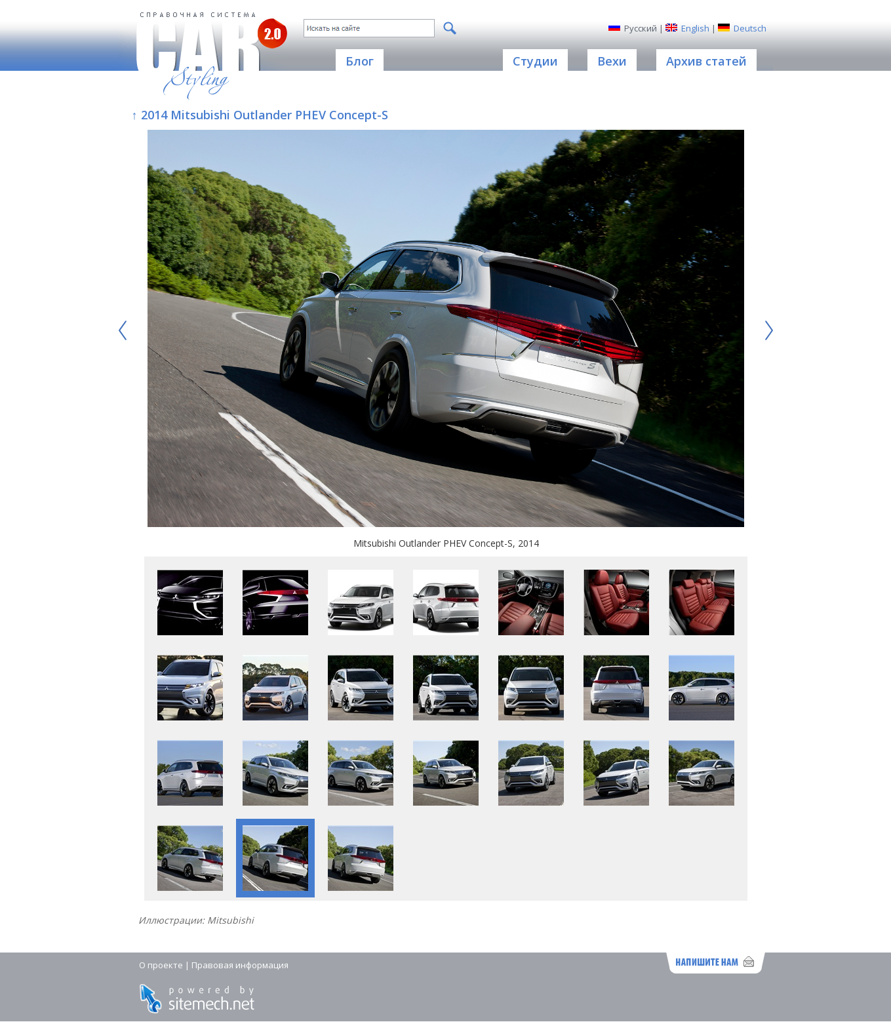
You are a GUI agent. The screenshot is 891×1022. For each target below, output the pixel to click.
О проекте (161, 965)
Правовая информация (239, 965)
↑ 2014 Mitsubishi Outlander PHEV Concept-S (260, 115)
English (695, 28)
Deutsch (750, 28)
